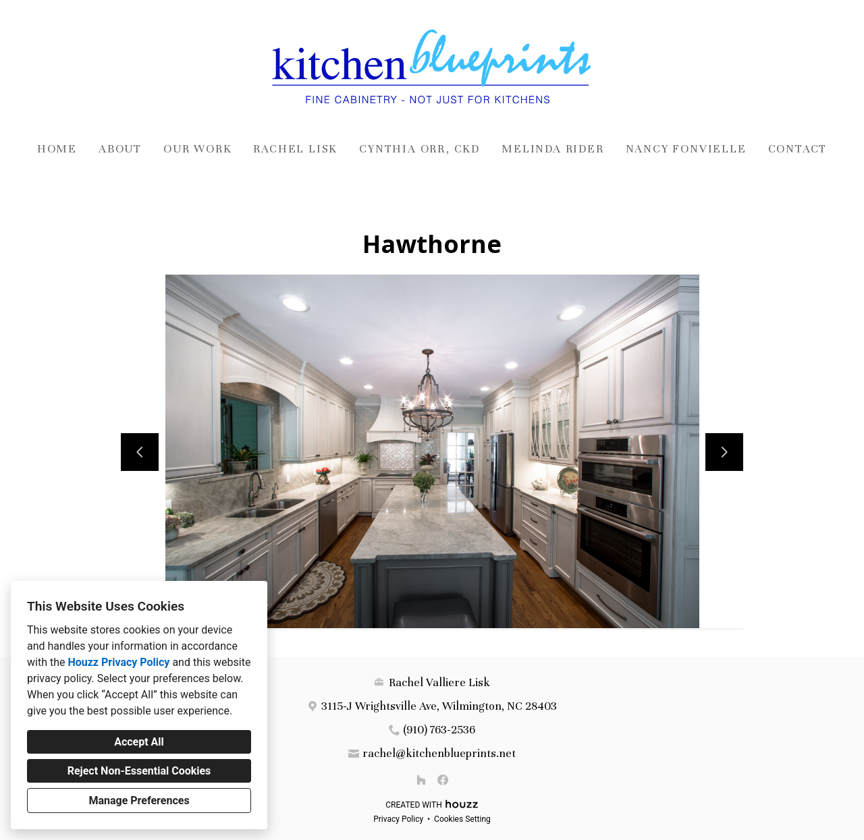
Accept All (139, 741)
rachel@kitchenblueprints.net (439, 753)
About (120, 149)
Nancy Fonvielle (686, 149)
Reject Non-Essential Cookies (139, 770)
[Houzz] (421, 780)
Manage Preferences (138, 800)
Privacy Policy (398, 819)
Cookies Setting (462, 819)
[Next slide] (724, 452)
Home (57, 149)
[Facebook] (443, 780)
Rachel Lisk (295, 149)
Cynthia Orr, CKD (419, 149)
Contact (798, 149)
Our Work (197, 149)
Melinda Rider (552, 149)
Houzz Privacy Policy (118, 662)
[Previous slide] (140, 452)
